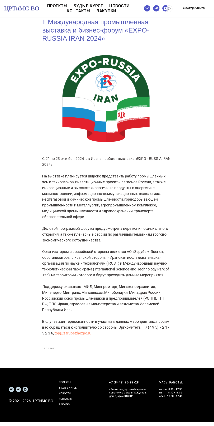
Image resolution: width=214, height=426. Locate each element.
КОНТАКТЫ (65, 402)
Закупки (106, 10)
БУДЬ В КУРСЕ (68, 391)
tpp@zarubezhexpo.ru (73, 335)
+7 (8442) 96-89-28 (124, 386)
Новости (119, 5)
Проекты (57, 5)
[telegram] (156, 8)
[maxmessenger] (165, 8)
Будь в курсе (88, 5)
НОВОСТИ (65, 397)
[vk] (147, 8)
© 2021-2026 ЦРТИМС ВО (31, 404)
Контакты (78, 10)
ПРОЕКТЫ (65, 386)
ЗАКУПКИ (64, 408)
